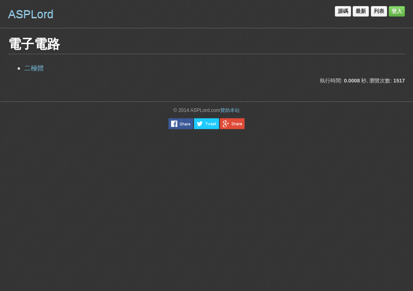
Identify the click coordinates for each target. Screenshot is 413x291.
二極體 (34, 68)
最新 (361, 11)
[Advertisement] (206, 175)
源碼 (343, 11)
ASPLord (30, 14)
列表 (379, 11)
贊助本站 (230, 110)
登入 (397, 11)
